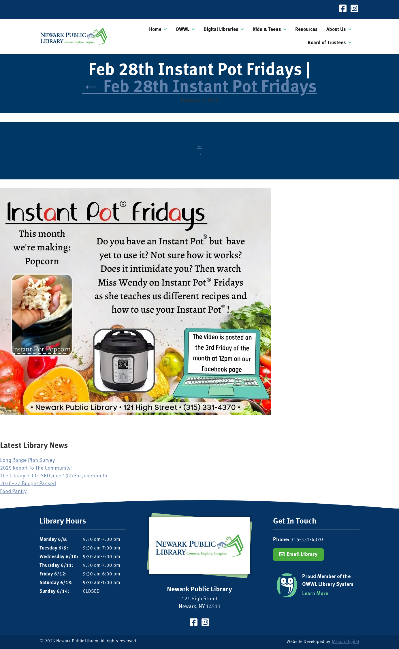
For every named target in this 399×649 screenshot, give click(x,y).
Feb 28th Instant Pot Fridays (199, 87)
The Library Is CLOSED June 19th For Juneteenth (53, 476)
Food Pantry (13, 491)
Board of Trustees (327, 42)
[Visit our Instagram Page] (354, 9)
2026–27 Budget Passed (28, 484)
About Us (336, 29)
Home (155, 29)
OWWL (182, 29)
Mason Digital (345, 642)
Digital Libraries (221, 29)
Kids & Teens (267, 29)
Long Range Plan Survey (27, 460)
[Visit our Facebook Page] (343, 9)
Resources (306, 29)
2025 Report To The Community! (36, 468)
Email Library (302, 554)
